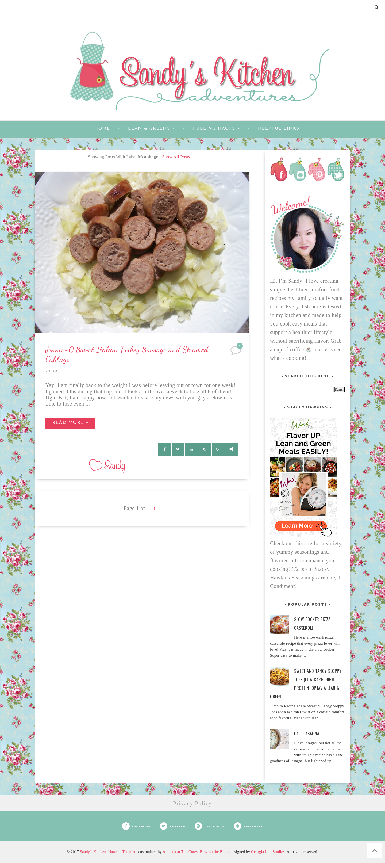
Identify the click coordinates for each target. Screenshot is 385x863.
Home (102, 129)
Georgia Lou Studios (268, 852)
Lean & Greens (151, 128)
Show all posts (176, 157)
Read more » (70, 422)
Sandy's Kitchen (93, 852)
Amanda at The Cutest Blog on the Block (196, 852)
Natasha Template (122, 852)
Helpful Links (278, 129)
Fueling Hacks (216, 128)
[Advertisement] (142, 563)
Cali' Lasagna (306, 733)
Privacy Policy (192, 803)
